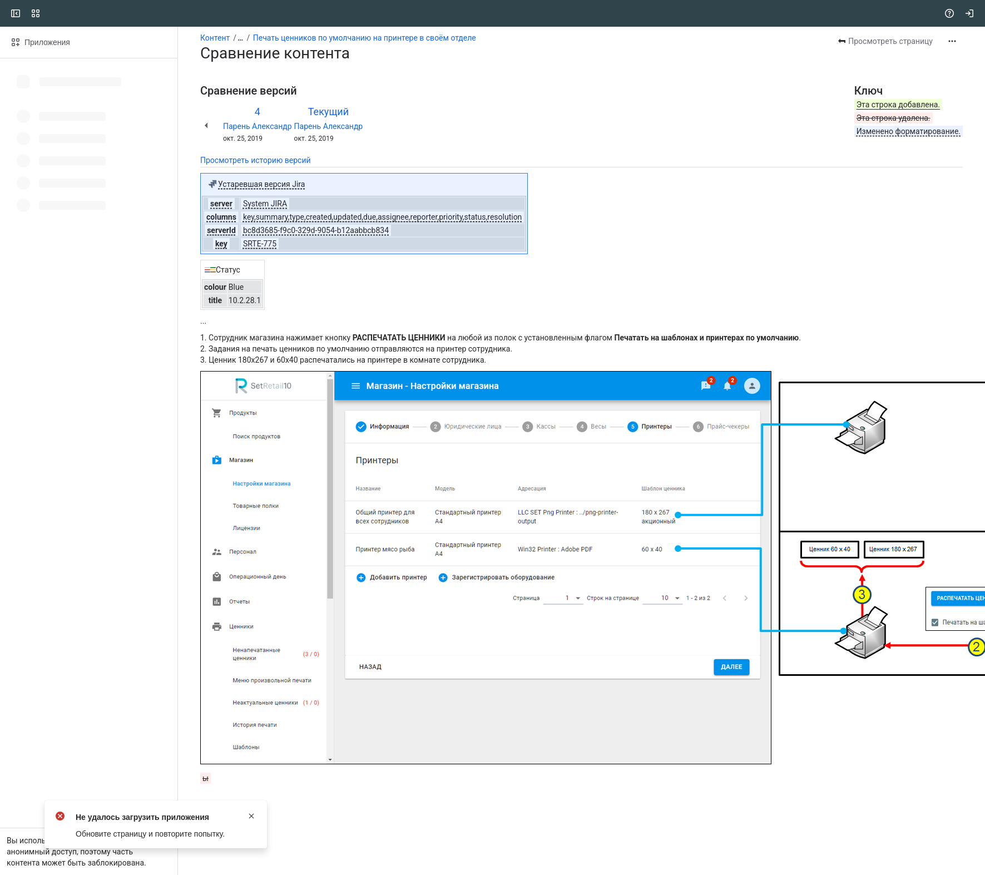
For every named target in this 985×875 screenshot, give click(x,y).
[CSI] (51, 13)
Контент (215, 37)
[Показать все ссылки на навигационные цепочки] (240, 37)
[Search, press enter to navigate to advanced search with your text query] (490, 13)
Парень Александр (257, 126)
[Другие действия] (952, 41)
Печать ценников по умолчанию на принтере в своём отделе (364, 37)
